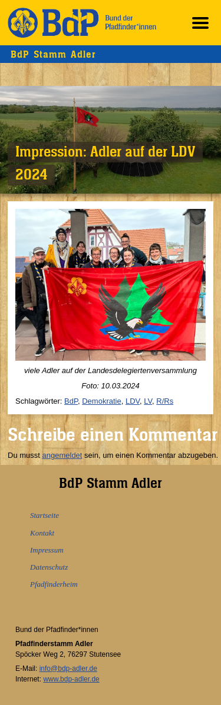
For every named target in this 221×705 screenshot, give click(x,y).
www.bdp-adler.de (71, 679)
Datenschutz (49, 567)
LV (148, 401)
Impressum (47, 550)
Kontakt (42, 532)
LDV (133, 401)
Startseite (44, 515)
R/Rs (164, 401)
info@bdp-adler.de (68, 668)
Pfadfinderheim (54, 584)
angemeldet (62, 455)
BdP (71, 401)
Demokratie (101, 401)
